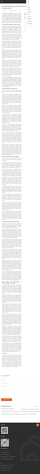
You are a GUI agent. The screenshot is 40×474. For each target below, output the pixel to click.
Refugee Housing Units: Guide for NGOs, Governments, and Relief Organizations (8, 408)
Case (38, 406)
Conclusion (29, 29)
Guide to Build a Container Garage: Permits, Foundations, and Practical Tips (30, 411)
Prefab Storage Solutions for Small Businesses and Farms (30, 409)
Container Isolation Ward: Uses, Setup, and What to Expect (11, 411)
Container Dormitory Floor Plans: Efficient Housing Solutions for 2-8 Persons (11, 414)
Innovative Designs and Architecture (32, 22)
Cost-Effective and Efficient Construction (32, 25)
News (35, 406)
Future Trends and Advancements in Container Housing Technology (32, 27)
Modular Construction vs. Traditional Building (28, 414)
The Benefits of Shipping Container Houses (32, 20)
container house (17, 14)
